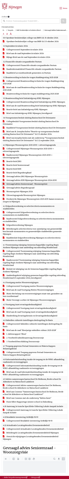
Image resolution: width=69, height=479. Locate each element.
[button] (63, 21)
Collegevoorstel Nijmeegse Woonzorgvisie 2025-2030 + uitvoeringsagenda (28, 150)
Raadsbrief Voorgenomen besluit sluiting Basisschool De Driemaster (34, 128)
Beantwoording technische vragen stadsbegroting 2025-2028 (31, 94)
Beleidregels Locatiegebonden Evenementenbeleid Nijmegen (31, 433)
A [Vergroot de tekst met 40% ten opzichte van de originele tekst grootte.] (11, 34)
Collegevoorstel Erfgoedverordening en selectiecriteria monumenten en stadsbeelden (28, 213)
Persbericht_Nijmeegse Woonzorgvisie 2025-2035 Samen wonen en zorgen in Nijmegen (33, 200)
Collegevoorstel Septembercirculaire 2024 (23, 50)
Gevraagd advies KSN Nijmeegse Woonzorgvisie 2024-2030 (30, 180)
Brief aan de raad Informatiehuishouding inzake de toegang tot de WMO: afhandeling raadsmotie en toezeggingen (33, 373)
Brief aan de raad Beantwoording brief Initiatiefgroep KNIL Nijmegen (34, 106)
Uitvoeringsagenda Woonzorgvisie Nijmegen (24, 195)
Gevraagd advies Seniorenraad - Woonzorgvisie (25, 184)
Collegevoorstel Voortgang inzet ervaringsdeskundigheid (29, 308)
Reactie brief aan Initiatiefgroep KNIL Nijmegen (25, 109)
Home (5, 30)
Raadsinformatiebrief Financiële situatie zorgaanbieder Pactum (32, 69)
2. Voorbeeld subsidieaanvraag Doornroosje (23, 338)
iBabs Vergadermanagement (15, 477)
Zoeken (4, 17)
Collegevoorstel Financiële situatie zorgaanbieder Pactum (29, 65)
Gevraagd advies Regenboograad (18, 188)
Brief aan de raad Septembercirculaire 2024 (23, 53)
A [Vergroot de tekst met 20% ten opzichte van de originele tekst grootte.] (7, 34)
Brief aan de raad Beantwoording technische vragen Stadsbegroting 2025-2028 (34, 88)
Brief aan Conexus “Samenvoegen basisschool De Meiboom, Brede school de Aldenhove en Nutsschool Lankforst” (33, 393)
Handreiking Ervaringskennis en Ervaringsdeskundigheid (30, 316)
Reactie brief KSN (12, 169)
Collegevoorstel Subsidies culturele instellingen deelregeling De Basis (32, 325)
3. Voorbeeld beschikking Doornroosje (21, 341)
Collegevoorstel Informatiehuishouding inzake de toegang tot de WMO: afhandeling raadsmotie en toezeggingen (32, 367)
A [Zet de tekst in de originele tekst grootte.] (3, 34)
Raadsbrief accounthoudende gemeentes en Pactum (27, 73)
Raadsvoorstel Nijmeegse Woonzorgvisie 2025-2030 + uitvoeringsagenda (27, 156)
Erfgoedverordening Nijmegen (18, 225)
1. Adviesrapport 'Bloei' (14, 334)
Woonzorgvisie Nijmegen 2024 (18, 191)
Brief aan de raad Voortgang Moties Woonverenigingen (28, 290)
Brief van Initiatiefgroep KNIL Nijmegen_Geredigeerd (27, 113)
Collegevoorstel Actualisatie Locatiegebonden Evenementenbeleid (33, 429)
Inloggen (35, 477)
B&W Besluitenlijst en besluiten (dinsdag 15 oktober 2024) (34, 30)
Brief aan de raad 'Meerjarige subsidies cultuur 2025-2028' (29, 330)
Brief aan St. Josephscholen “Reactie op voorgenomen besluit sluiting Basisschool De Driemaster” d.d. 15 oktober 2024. (31, 132)
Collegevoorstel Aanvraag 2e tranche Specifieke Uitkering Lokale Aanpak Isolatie (33, 411)
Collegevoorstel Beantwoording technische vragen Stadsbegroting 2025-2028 (33, 82)
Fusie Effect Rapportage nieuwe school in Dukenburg (27, 402)
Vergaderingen (12, 30)
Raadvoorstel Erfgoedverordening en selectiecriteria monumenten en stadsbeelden (33, 220)
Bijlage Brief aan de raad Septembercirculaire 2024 (26, 57)
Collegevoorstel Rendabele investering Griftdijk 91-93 (27, 421)
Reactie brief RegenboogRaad (17, 173)
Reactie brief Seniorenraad (16, 165)
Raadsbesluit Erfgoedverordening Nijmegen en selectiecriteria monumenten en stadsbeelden (31, 239)
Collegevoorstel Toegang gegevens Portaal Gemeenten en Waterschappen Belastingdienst (29, 353)
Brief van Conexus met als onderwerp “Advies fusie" (27, 398)
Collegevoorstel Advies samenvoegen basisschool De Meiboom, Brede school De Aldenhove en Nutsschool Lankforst (32, 386)
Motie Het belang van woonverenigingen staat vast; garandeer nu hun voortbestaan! (32, 295)
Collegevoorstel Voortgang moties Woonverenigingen (28, 286)
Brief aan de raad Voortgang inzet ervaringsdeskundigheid (30, 312)
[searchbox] (31, 21)
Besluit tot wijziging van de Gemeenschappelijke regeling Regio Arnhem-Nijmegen (32, 270)
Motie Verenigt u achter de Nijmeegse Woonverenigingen (29, 300)
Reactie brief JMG (12, 161)
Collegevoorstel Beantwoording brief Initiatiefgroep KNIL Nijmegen (34, 102)
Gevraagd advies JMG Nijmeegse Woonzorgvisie (25, 176)
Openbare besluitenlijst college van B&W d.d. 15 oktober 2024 (31, 41)
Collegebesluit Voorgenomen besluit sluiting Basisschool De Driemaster (31, 122)
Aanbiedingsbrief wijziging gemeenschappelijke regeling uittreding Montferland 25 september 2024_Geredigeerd (34, 276)
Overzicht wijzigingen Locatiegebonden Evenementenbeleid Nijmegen (30, 437)
